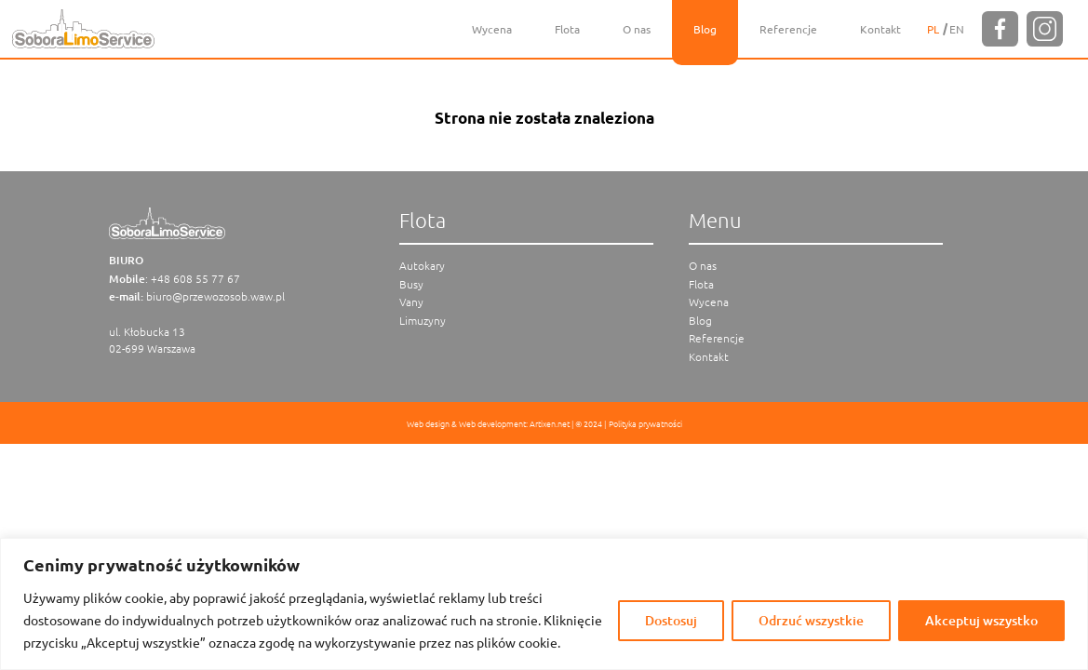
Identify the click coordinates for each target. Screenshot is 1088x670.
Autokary (422, 265)
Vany (411, 301)
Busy (411, 283)
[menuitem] (933, 29)
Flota (567, 28)
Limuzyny (422, 320)
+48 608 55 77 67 (195, 278)
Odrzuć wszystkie (811, 620)
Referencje (788, 28)
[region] (544, 604)
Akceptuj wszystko (981, 620)
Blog (705, 28)
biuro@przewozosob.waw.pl (215, 295)
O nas (637, 28)
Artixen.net (550, 423)
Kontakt (880, 28)
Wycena (492, 28)
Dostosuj (671, 620)
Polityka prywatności (645, 423)
